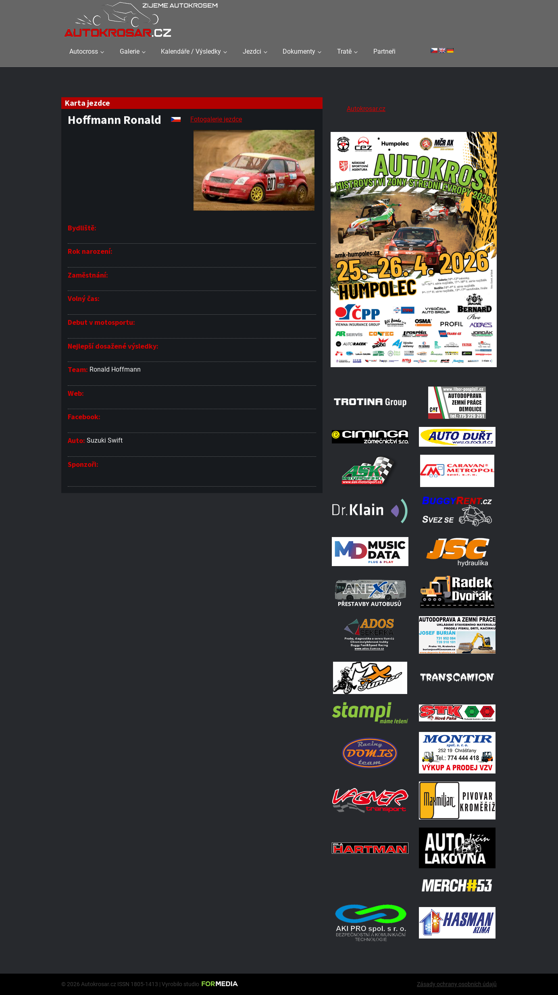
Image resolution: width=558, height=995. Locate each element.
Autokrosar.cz (366, 109)
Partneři (384, 51)
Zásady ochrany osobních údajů (457, 984)
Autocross (83, 51)
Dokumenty (299, 51)
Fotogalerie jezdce (216, 119)
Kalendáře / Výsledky (191, 51)
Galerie (130, 51)
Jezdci (252, 51)
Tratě (344, 51)
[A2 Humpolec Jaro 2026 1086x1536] (414, 368)
